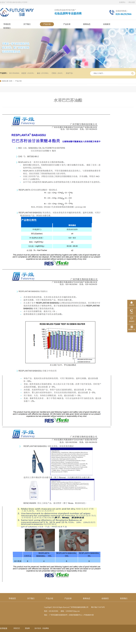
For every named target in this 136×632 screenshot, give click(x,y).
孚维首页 (12, 598)
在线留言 (105, 598)
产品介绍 (18, 81)
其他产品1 (69, 73)
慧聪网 (27, 628)
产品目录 (68, 598)
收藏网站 (122, 2)
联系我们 (123, 598)
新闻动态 (86, 598)
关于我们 (30, 598)
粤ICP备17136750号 (98, 607)
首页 (11, 81)
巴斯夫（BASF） (58, 73)
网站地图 (132, 2)
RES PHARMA (14, 73)
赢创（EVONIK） (43, 73)
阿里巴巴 (17, 628)
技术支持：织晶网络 (42, 628)
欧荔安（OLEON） (28, 73)
